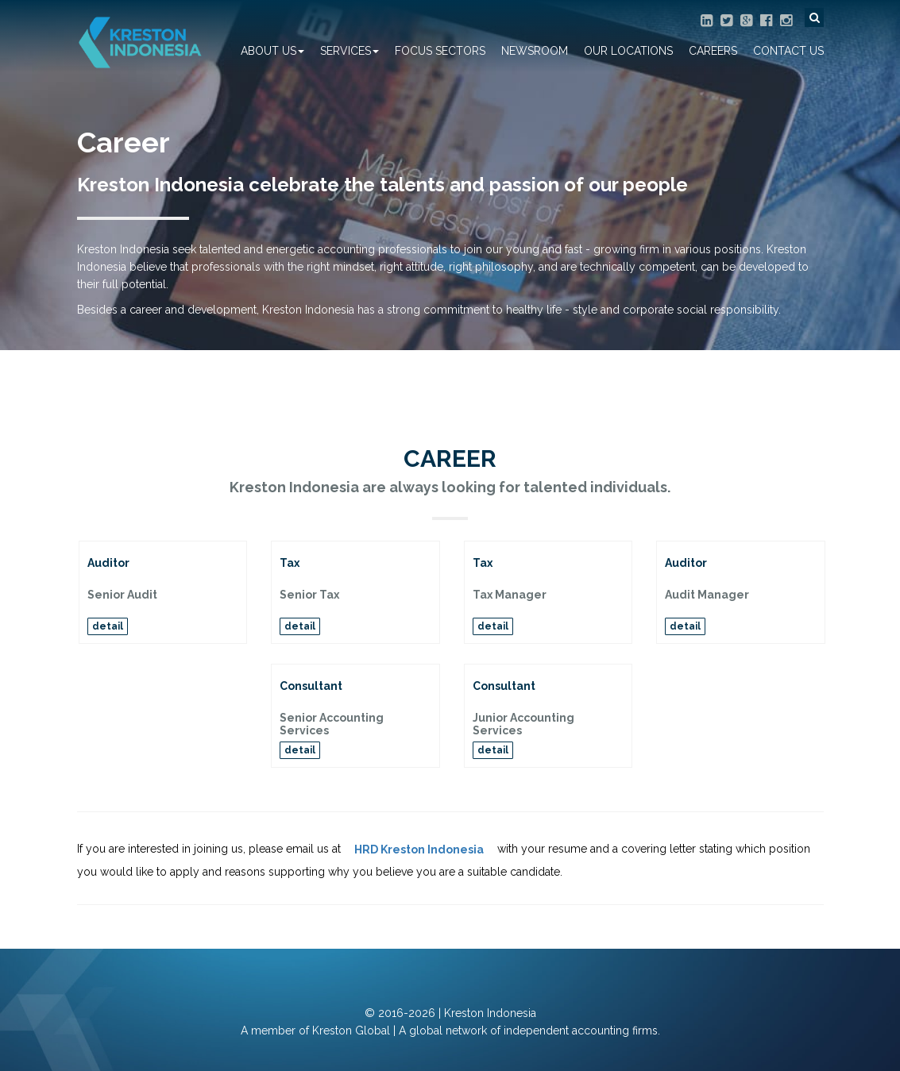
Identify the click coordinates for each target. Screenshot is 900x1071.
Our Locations (628, 50)
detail (107, 626)
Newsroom (534, 50)
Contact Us (788, 50)
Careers (713, 50)
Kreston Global (351, 1030)
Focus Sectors (440, 50)
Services (349, 50)
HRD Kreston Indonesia (419, 849)
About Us (272, 50)
